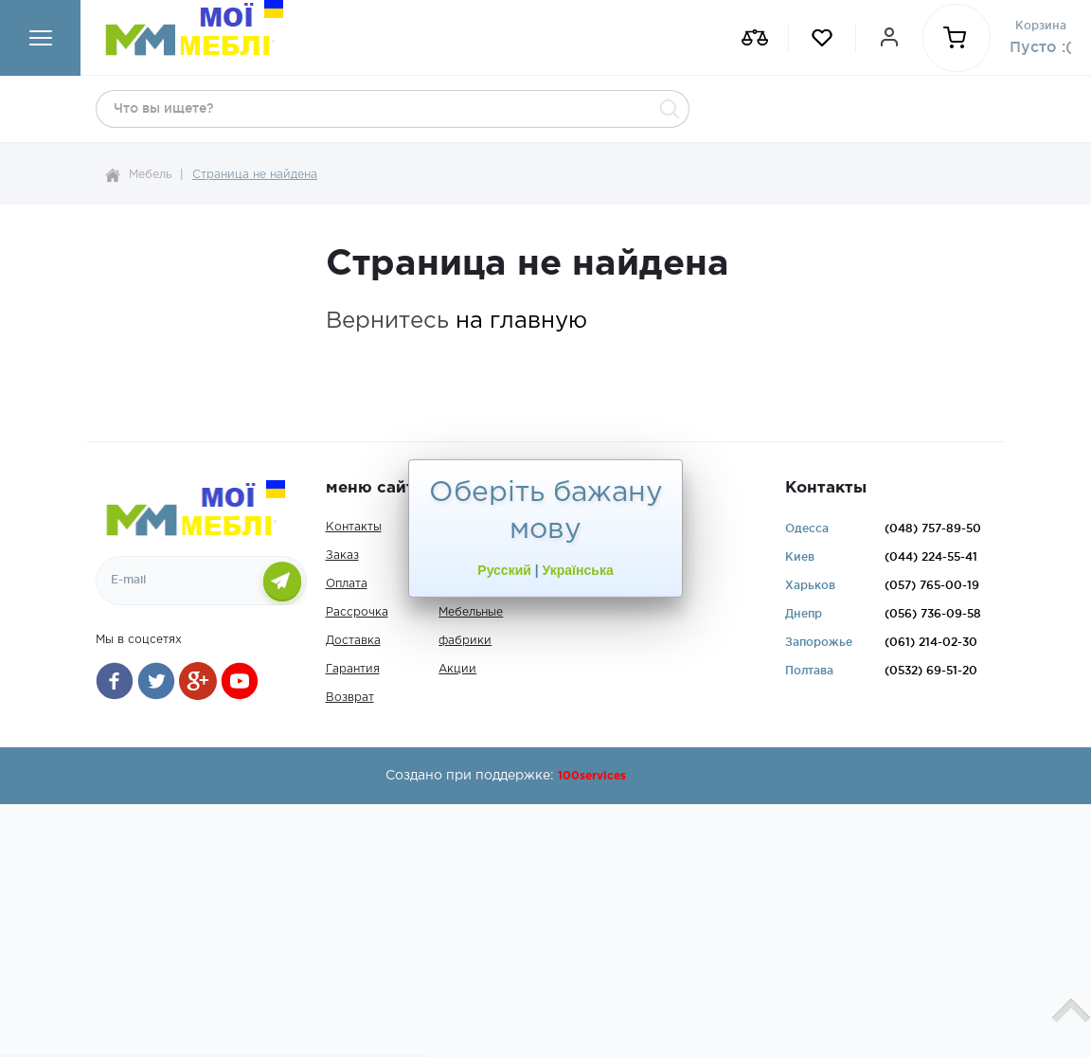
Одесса (807, 528)
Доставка (353, 641)
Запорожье (818, 642)
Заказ (342, 555)
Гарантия (353, 669)
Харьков (810, 585)
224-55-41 (931, 556)
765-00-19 (932, 585)
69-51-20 (931, 670)
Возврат (350, 697)
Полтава (809, 670)
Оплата (346, 584)
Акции (457, 669)
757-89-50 (933, 528)
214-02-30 (931, 642)
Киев (799, 556)
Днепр (803, 613)
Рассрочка (357, 612)
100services (592, 776)
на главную (521, 321)
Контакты (354, 527)
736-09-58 (933, 613)
